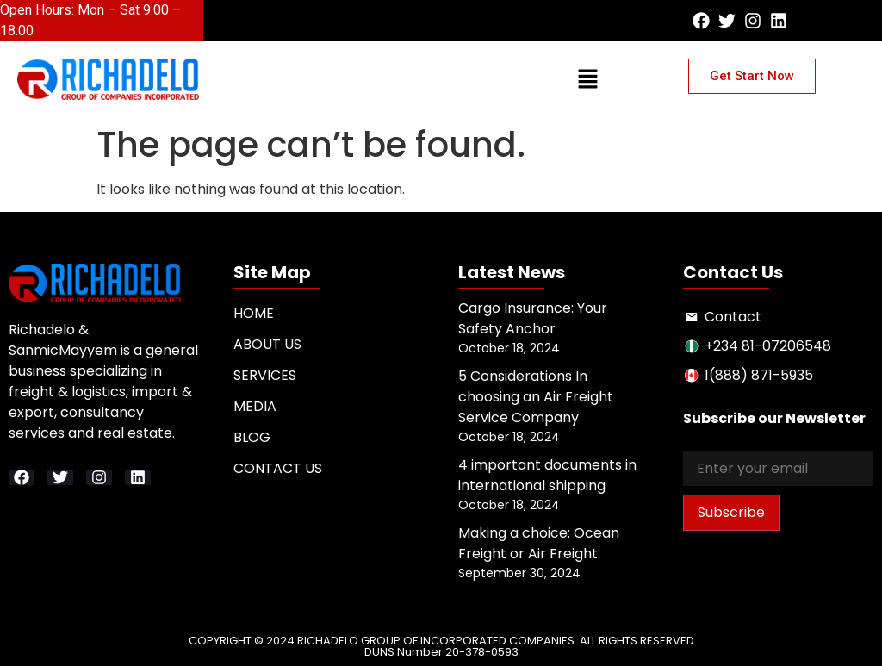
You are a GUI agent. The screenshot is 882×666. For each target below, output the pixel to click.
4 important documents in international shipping (547, 475)
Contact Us (277, 468)
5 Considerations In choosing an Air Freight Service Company (535, 396)
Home (253, 313)
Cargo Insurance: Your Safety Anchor (532, 318)
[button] (424, 22)
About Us (267, 344)
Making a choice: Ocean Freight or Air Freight (538, 543)
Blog (251, 437)
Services (264, 375)
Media (254, 406)
